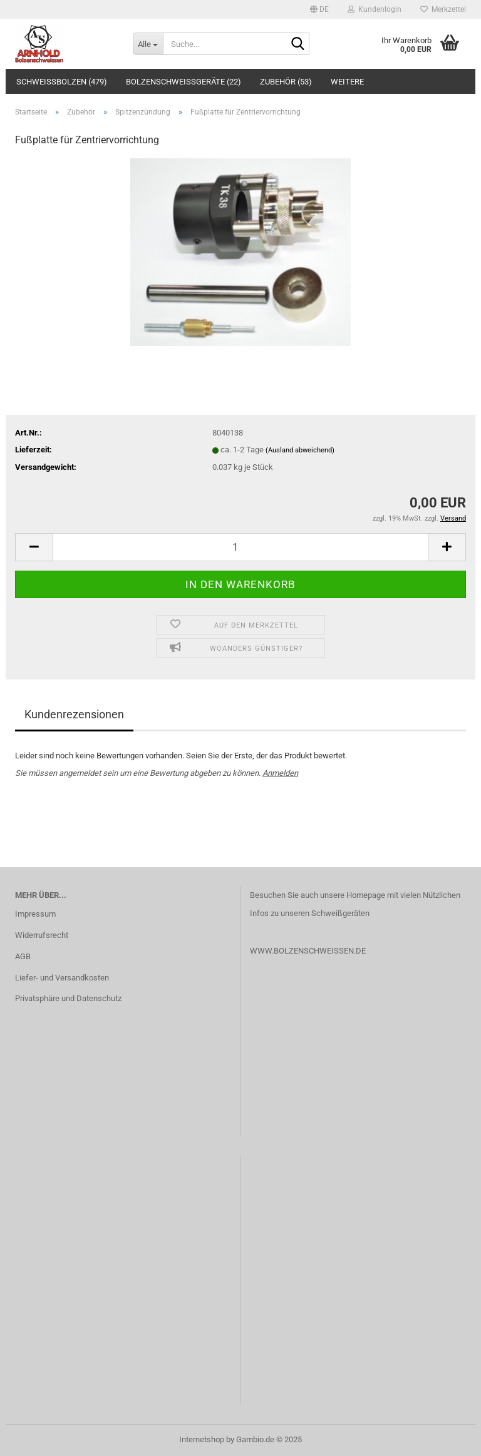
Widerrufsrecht (41, 935)
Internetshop (201, 1439)
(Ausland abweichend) (300, 450)
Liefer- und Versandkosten (62, 977)
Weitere (347, 81)
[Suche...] (148, 44)
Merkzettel (443, 9)
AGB (23, 956)
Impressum (35, 914)
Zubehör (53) (286, 81)
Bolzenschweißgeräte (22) (183, 81)
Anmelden (280, 773)
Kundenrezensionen (74, 714)
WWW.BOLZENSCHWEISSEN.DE (308, 950)
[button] (319, 9)
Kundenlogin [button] (374, 9)
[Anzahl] (240, 547)
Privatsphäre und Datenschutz (68, 998)
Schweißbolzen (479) (61, 81)
